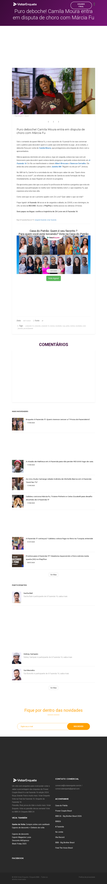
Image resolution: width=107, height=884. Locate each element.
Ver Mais (53, 575)
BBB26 (58, 821)
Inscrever (78, 726)
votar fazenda (51, 220)
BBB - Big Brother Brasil (64, 842)
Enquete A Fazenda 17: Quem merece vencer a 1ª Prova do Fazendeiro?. (58, 419)
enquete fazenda (40, 220)
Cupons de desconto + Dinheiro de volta (28, 828)
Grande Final (81, 5)
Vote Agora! (53, 278)
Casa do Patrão (61, 805)
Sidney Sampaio (31, 654)
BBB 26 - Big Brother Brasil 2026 (68, 816)
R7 (42, 321)
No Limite (59, 832)
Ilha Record (59, 837)
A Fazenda (59, 827)
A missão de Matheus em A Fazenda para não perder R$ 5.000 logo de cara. (59, 461)
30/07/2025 (30, 563)
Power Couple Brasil (63, 811)
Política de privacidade (87, 877)
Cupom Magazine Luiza (21, 837)
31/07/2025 (30, 542)
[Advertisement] (53, 43)
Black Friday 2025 (19, 844)
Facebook (18, 858)
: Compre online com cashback (31, 824)
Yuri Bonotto (29, 670)
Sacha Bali (28, 593)
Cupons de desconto (20, 834)
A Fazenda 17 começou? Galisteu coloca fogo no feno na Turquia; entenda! (59, 538)
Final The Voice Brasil (64, 848)
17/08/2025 (30, 503)
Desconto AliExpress (20, 840)
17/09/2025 (30, 423)
